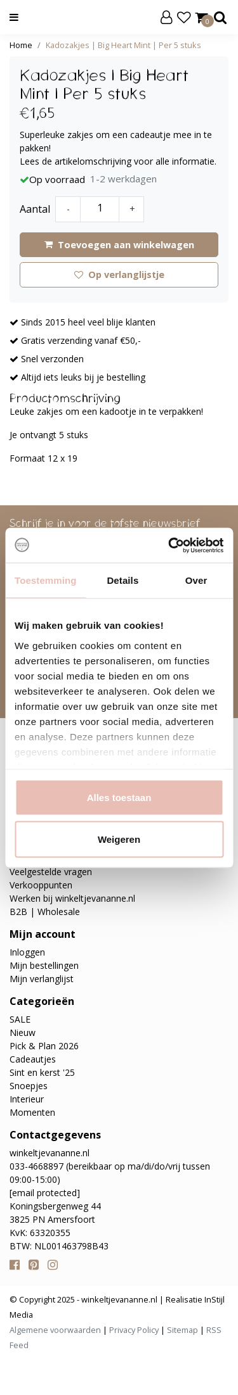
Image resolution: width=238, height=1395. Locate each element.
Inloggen (27, 952)
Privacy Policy (134, 1329)
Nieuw (23, 1032)
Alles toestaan (119, 797)
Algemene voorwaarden (55, 1329)
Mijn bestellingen (44, 965)
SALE (20, 1019)
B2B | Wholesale (45, 912)
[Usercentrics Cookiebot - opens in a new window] (169, 545)
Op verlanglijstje (119, 274)
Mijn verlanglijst (42, 979)
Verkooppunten (41, 885)
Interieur (27, 1099)
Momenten (32, 1112)
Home (21, 45)
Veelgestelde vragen (51, 872)
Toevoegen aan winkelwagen (119, 245)
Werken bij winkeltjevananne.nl (72, 898)
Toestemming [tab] (46, 580)
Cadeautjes (33, 1059)
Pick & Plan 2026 (44, 1046)
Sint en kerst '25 (42, 1072)
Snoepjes (29, 1086)
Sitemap (182, 1329)
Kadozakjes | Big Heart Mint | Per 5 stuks (123, 45)
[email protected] (45, 1193)
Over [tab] (196, 580)
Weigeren (119, 838)
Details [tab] (122, 580)
